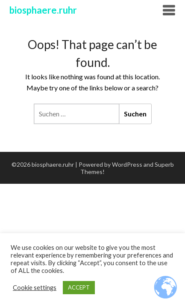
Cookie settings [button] (34, 287)
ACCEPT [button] (79, 287)
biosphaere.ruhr (43, 10)
